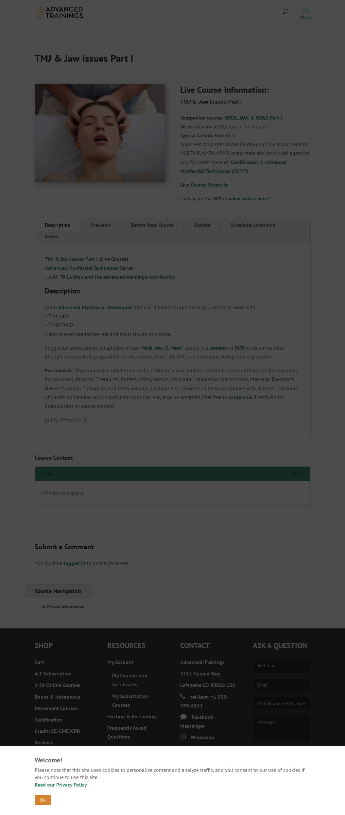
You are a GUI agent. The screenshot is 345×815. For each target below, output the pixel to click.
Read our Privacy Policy (61, 784)
